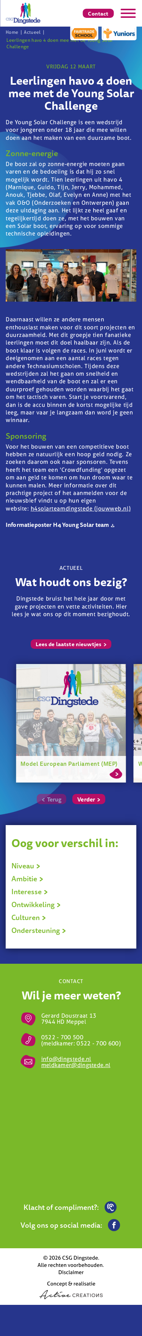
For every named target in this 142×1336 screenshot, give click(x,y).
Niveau (26, 865)
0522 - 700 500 (62, 1037)
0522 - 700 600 (97, 1043)
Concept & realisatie (71, 1289)
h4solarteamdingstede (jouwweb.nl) (81, 508)
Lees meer (115, 772)
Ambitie (27, 878)
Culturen (28, 917)
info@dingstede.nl (66, 1059)
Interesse (29, 891)
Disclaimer (71, 1272)
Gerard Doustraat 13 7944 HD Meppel (69, 1019)
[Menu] (128, 13)
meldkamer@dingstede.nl (76, 1065)
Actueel (32, 32)
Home (12, 32)
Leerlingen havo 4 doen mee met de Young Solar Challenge (59, 43)
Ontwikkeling (36, 904)
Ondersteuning (38, 930)
